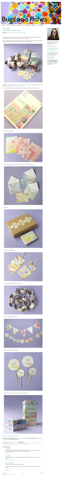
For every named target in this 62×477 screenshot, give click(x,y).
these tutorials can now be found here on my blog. (15, 32)
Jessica (6, 455)
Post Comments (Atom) (11, 474)
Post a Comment (7, 470)
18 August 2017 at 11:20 (9, 452)
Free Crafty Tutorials (27, 25)
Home (4, 25)
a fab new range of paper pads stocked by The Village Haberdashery (19, 84)
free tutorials (14, 443)
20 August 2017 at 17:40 (9, 468)
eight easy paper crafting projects (19, 85)
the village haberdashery (25, 443)
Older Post (41, 472)
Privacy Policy (40, 25)
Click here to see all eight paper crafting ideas (11, 435)
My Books (34, 25)
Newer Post (5, 472)
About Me (13, 25)
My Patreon (19, 25)
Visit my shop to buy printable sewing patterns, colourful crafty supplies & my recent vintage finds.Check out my (53, 50)
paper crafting (20, 443)
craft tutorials (7, 443)
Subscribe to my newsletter (20, 438)
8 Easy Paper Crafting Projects (12, 30)
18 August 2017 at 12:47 (9, 459)
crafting (11, 443)
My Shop (8, 25)
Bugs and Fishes (8, 462)
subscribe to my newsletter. (52, 62)
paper (17, 443)
